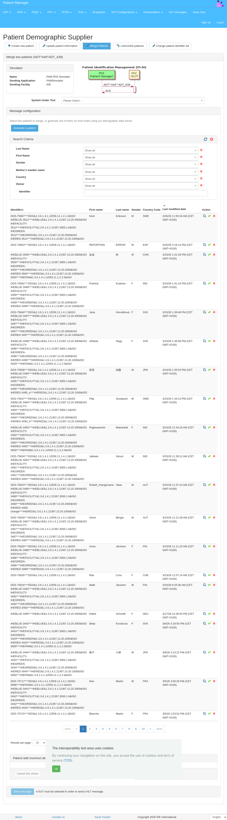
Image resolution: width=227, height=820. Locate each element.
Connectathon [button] (153, 12)
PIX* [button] (51, 12)
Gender (20, 162)
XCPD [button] (67, 12)
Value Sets (199, 12)
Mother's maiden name (30, 170)
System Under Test (43, 100)
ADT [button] (7, 12)
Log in (220, 22)
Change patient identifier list (171, 45)
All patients (98, 12)
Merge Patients (97, 45)
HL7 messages (178, 12)
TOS (68, 760)
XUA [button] (82, 12)
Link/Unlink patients (130, 45)
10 (143, 728)
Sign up (205, 22)
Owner (20, 183)
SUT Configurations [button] (124, 12)
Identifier (24, 191)
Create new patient (21, 45)
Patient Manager (16, 3)
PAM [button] (21, 12)
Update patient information (60, 45)
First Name (23, 155)
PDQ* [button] (36, 12)
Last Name (22, 148)
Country (21, 177)
